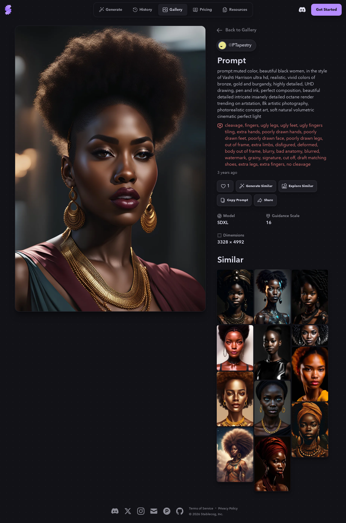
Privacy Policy (228, 508)
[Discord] (302, 9)
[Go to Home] (8, 9)
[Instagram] (140, 511)
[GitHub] (179, 511)
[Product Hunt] (166, 511)
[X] (127, 511)
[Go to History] (143, 10)
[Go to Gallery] (173, 10)
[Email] (153, 511)
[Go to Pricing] (202, 10)
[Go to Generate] (111, 10)
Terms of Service (201, 508)
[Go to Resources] (234, 10)
